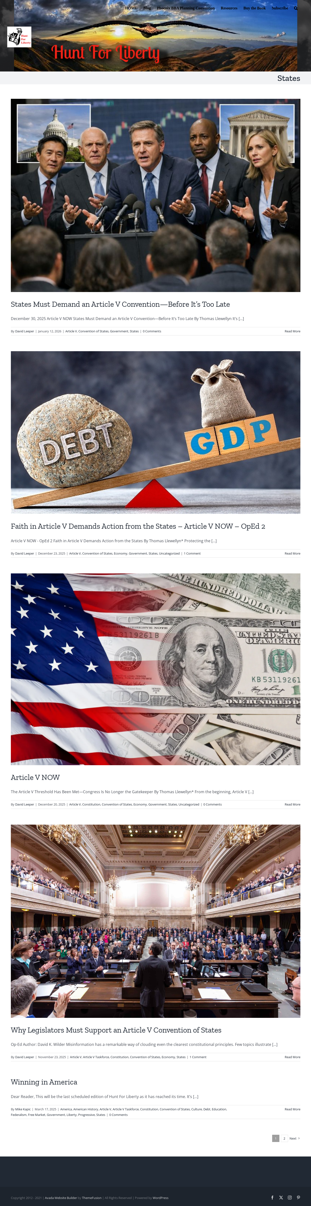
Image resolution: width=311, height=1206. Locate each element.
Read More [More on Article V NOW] (292, 804)
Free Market (36, 1115)
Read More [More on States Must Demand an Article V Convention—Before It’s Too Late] (292, 331)
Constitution (91, 804)
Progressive (86, 1115)
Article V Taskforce (96, 1057)
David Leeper (24, 331)
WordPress (160, 1198)
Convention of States (93, 331)
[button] (296, 7)
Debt (206, 1109)
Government (119, 331)
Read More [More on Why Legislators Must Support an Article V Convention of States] (292, 1057)
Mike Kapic (23, 1109)
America (66, 1109)
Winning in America (44, 1081)
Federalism (19, 1115)
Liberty (72, 1115)
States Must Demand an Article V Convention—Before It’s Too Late (120, 304)
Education (219, 1109)
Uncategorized (169, 553)
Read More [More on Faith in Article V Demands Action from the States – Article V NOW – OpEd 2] (292, 553)
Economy (120, 553)
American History (85, 1109)
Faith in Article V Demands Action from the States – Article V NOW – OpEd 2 (138, 526)
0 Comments (152, 331)
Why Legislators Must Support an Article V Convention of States (116, 1030)
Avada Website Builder (61, 1198)
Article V (71, 331)
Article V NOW (35, 777)
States (134, 331)
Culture (196, 1109)
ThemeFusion (92, 1198)
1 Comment (192, 553)
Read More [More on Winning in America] (292, 1109)
